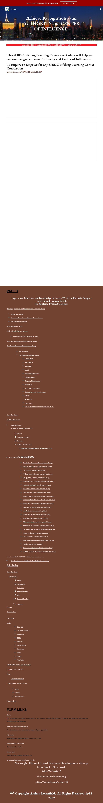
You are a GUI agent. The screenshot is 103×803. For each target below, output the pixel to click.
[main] (51, 23)
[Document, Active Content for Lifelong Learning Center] (51, 141)
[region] (51, 3)
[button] (2, 9)
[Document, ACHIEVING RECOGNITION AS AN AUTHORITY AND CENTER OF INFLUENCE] (51, 98)
